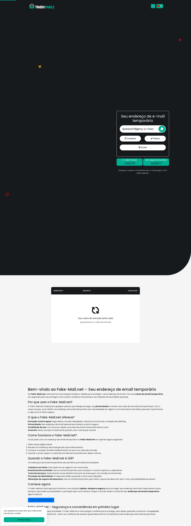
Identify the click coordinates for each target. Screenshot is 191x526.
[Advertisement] (47, 144)
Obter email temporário (41, 500)
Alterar (155, 138)
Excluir (143, 147)
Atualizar (130, 138)
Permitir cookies (24, 520)
